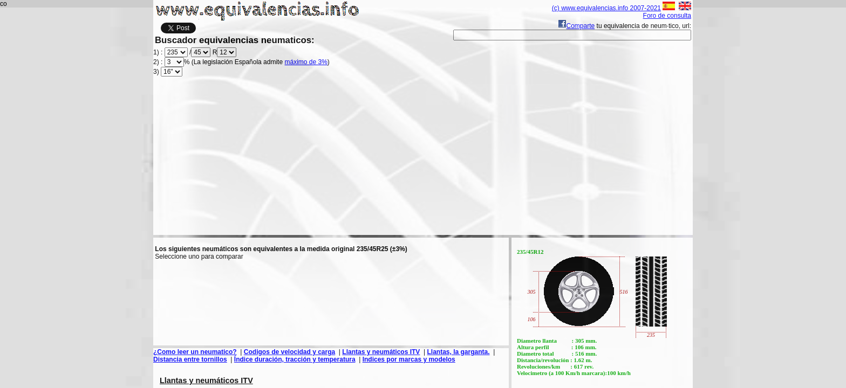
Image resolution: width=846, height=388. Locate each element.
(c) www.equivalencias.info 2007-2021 (606, 8)
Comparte (576, 26)
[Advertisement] (423, 159)
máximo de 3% (305, 62)
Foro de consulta (667, 15)
